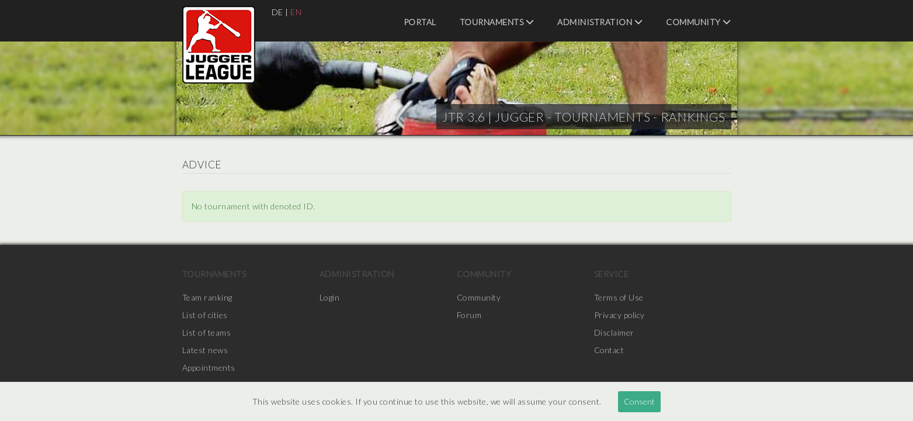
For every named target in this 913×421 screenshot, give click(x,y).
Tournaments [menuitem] (497, 22)
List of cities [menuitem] (205, 315)
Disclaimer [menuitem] (614, 332)
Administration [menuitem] (600, 22)
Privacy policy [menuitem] (619, 315)
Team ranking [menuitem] (207, 297)
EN (295, 12)
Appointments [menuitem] (208, 367)
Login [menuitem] (330, 297)
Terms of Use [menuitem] (619, 297)
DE (277, 12)
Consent (639, 401)
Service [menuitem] (611, 274)
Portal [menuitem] (420, 22)
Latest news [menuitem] (205, 350)
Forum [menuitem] (469, 315)
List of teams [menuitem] (206, 332)
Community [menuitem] (698, 22)
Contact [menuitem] (609, 350)
